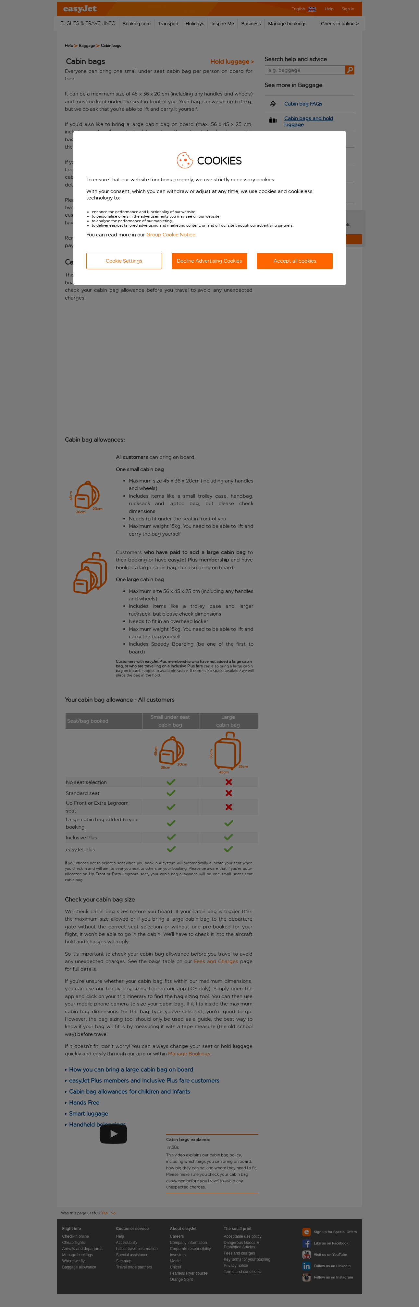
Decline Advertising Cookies (209, 261)
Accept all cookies (295, 261)
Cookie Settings (124, 261)
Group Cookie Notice (170, 235)
